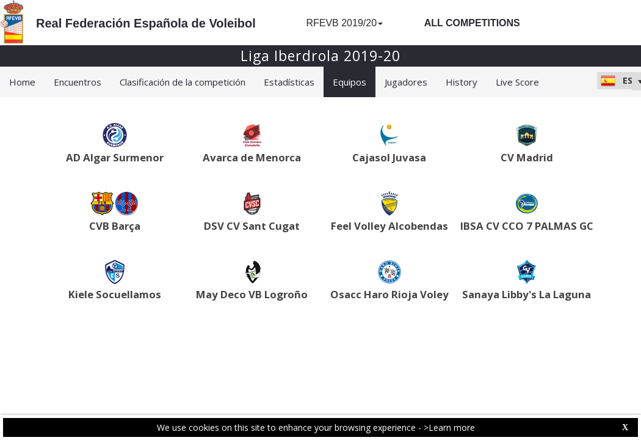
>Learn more (449, 427)
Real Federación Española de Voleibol (146, 23)
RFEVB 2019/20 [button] (344, 23)
